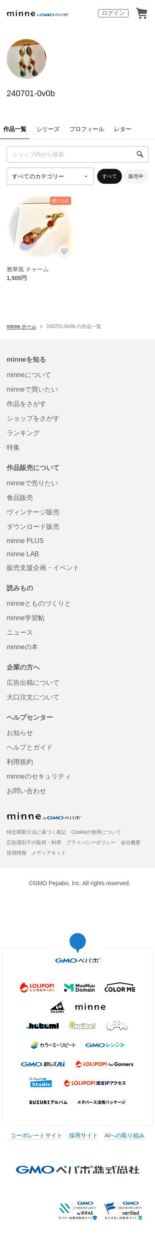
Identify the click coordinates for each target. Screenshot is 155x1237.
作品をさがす (26, 403)
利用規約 (20, 761)
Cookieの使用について (96, 832)
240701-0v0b (31, 93)
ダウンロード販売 (33, 526)
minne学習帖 (26, 617)
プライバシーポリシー (91, 842)
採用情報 (16, 853)
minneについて (29, 374)
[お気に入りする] (64, 251)
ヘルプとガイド (30, 747)
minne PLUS (25, 540)
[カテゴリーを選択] (50, 176)
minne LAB (23, 554)
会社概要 (131, 842)
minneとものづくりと (39, 603)
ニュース (20, 632)
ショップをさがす (33, 418)
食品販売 (20, 497)
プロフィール (86, 129)
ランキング (23, 432)
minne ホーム (21, 326)
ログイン (113, 13)
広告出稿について (33, 682)
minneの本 (22, 646)
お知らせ (20, 732)
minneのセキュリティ (39, 776)
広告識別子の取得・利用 (34, 842)
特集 (13, 447)
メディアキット (48, 853)
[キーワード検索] (77, 154)
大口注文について (33, 697)
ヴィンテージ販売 (33, 512)
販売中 (136, 176)
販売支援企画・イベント (43, 567)
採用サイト (83, 1135)
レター (122, 129)
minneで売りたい (32, 483)
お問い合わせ (26, 790)
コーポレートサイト (36, 1135)
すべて (109, 176)
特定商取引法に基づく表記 (36, 832)
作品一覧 (14, 129)
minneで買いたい (32, 389)
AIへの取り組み (125, 1135)
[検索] (140, 154)
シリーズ (48, 129)
